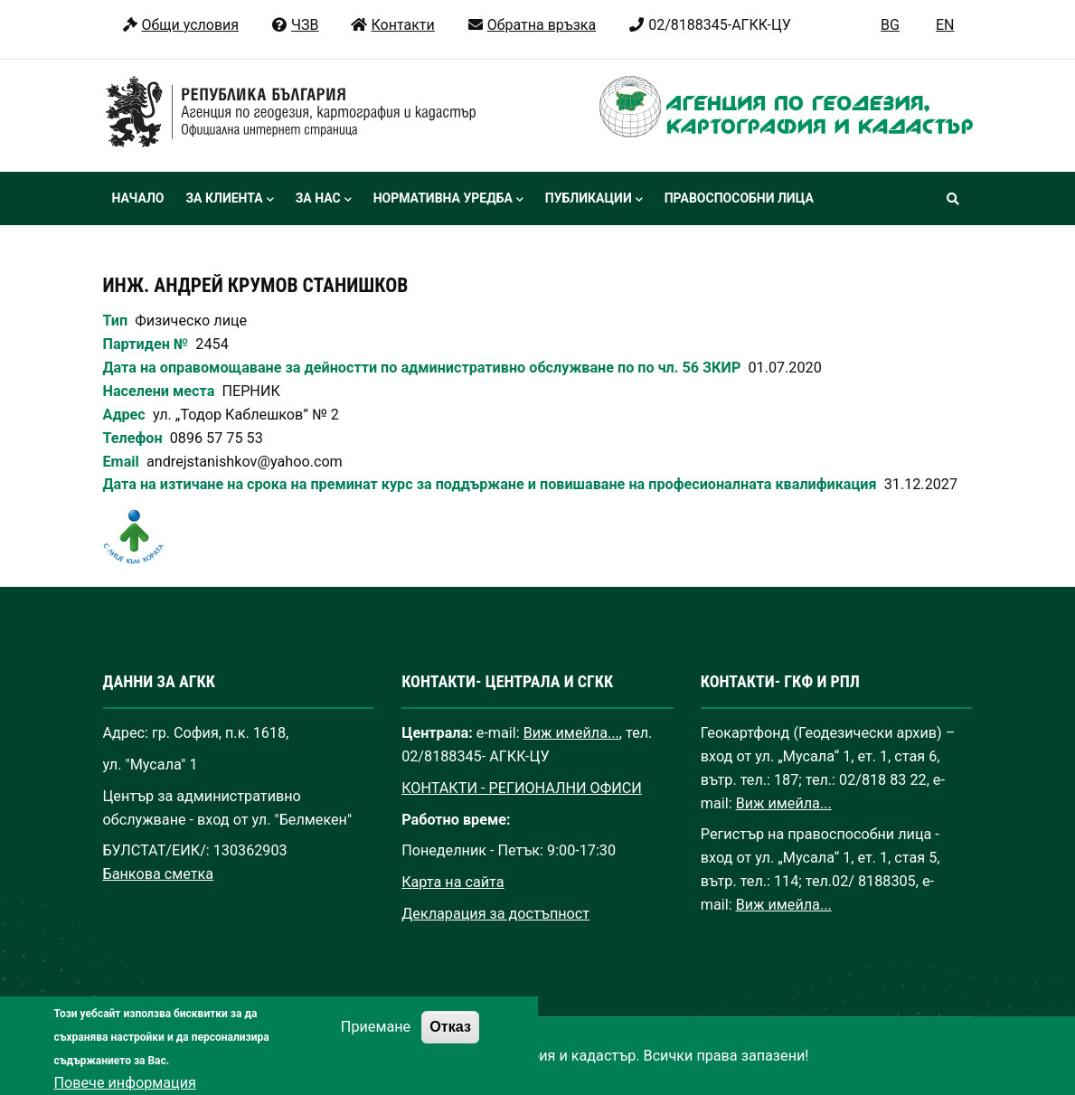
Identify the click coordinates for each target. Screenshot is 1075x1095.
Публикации (594, 200)
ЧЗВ (294, 24)
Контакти (392, 24)
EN (945, 24)
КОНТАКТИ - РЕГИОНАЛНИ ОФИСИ (521, 788)
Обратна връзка (531, 24)
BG (890, 24)
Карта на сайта (452, 882)
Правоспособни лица (739, 198)
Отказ (450, 1041)
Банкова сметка (158, 874)
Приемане (375, 1041)
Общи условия (180, 24)
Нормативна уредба (448, 200)
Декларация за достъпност (495, 913)
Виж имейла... (571, 732)
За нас (324, 200)
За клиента (229, 200)
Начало (138, 198)
